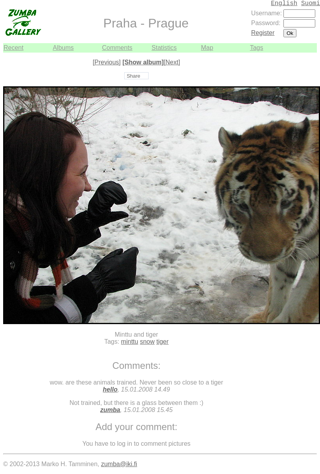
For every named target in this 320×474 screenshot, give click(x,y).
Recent (14, 47)
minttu (129, 341)
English (284, 3)
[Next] (172, 62)
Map (207, 47)
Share (133, 76)
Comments (117, 47)
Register (263, 32)
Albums (63, 47)
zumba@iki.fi (119, 464)
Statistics (164, 47)
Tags (256, 47)
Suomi (310, 3)
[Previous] (107, 62)
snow (147, 341)
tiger (162, 341)
